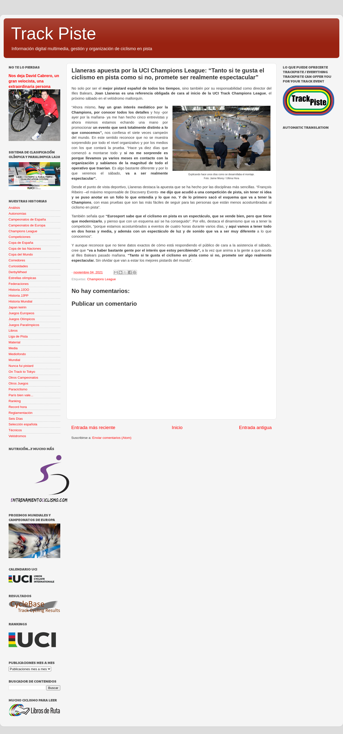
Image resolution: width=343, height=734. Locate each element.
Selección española (23, 424)
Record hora (18, 407)
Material (14, 342)
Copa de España (21, 243)
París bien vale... (21, 395)
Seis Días (16, 418)
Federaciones (19, 284)
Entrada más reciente (93, 427)
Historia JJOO (19, 289)
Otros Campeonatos (23, 377)
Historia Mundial (20, 301)
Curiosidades (18, 266)
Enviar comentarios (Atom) (112, 438)
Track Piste (53, 33)
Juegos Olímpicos (22, 319)
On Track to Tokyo (22, 371)
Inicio (177, 427)
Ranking (15, 401)
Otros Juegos (18, 383)
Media (13, 348)
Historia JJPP (18, 295)
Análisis (14, 208)
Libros (13, 330)
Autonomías (17, 213)
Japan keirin (17, 307)
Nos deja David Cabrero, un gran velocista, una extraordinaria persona (34, 81)
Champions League (101, 279)
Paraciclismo (18, 389)
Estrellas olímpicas (22, 278)
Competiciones (19, 237)
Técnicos (15, 430)
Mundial (14, 360)
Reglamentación (21, 413)
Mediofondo (17, 354)
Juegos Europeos (21, 313)
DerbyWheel (18, 272)
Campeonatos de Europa (27, 225)
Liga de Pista (18, 336)
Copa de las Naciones (25, 248)
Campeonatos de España (27, 219)
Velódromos (17, 436)
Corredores (17, 260)
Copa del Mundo (21, 254)
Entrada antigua (255, 427)
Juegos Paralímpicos (24, 325)
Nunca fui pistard (21, 366)
